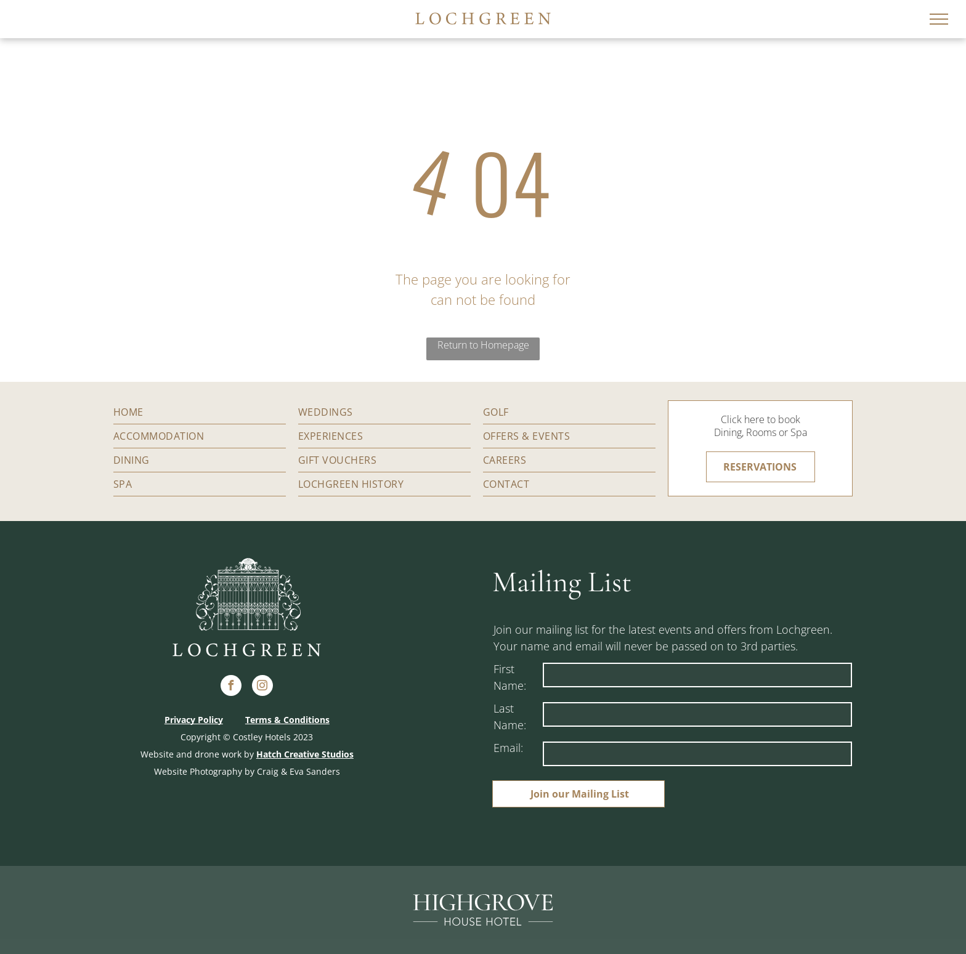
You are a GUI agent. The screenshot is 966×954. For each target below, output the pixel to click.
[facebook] (231, 687)
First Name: (509, 677)
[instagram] (262, 687)
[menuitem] (199, 412)
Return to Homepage (483, 345)
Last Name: (509, 716)
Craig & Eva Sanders (298, 771)
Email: (508, 747)
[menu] (939, 19)
